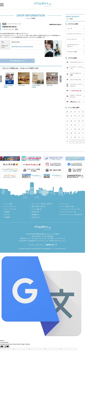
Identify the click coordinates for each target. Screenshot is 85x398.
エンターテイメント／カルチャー (73, 45)
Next (61, 78)
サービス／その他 (72, 51)
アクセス (7, 214)
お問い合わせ (36, 217)
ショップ (69, 28)
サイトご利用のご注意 (67, 206)
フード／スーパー (72, 39)
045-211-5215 (15, 42)
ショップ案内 (8, 204)
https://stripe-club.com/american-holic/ (22, 46)
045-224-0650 (46, 236)
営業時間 (7, 217)
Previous (1, 78)
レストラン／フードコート (74, 34)
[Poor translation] (7, 346)
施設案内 (7, 212)
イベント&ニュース (10, 206)
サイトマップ (65, 204)
